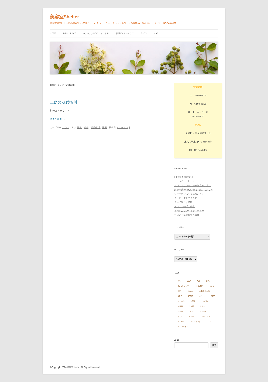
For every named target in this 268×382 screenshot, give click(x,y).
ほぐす (180, 316)
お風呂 (180, 306)
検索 (176, 340)
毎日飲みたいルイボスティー (189, 210)
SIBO (213, 296)
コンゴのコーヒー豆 (184, 181)
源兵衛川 (95, 127)
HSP (179, 291)
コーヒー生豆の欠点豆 (185, 197)
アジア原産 (205, 316)
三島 (79, 127)
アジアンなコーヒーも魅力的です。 (192, 185)
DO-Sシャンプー (184, 286)
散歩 (86, 127)
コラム (65, 127)
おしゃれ (181, 301)
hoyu (212, 286)
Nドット (202, 296)
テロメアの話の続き (184, 206)
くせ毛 (191, 306)
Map (156, 33)
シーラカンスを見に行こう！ (189, 193)
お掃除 (205, 301)
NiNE (180, 296)
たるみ (180, 311)
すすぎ (202, 306)
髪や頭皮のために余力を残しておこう (193, 189)
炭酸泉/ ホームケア (125, 33)
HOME (53, 33)
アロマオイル (183, 327)
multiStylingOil (204, 291)
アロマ (208, 322)
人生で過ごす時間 (183, 202)
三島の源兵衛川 (63, 102)
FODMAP (200, 286)
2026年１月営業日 (183, 176)
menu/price (69, 33)
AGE (198, 281)
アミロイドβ (195, 322)
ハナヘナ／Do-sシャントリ (96, 33)
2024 (189, 281)
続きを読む (57, 119)
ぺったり (203, 311)
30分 (179, 281)
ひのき (191, 311)
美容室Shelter (64, 16)
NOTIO (190, 296)
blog (144, 33)
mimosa (190, 291)
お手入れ (193, 301)
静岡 (104, 127)
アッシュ (181, 322)
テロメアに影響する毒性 (186, 214)
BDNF (208, 281)
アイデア (192, 316)
